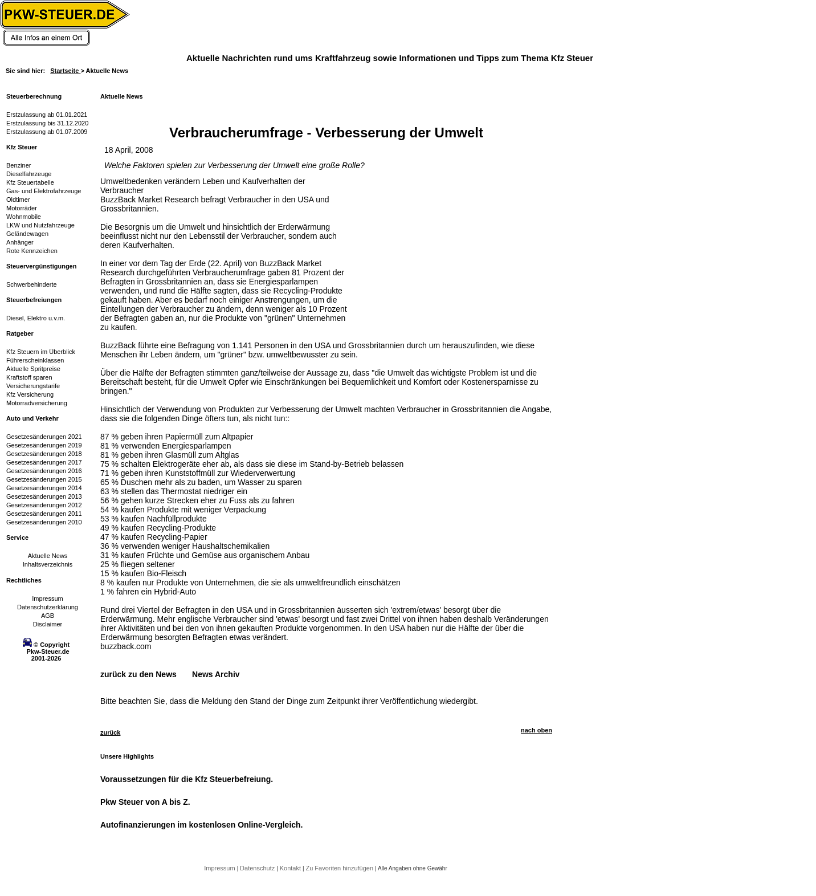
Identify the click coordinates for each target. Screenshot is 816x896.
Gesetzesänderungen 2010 (44, 522)
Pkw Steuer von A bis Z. (145, 802)
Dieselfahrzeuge (29, 173)
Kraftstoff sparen (29, 377)
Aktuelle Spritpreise (33, 368)
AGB (47, 615)
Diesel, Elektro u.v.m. (35, 318)
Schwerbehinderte (31, 284)
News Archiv (216, 674)
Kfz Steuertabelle (30, 182)
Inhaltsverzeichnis (47, 564)
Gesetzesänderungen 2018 (44, 453)
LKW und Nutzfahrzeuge (40, 225)
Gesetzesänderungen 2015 (44, 479)
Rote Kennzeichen (32, 250)
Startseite (65, 70)
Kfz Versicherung (30, 394)
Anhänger (20, 242)
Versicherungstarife (33, 385)
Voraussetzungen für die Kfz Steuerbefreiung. (186, 779)
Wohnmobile (23, 216)
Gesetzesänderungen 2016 (44, 470)
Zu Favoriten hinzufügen (340, 868)
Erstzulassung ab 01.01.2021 (47, 114)
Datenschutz (258, 868)
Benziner (18, 165)
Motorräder (21, 208)
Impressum (47, 598)
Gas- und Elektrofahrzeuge (43, 191)
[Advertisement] (436, 248)
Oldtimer (18, 199)
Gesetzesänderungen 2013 (44, 496)
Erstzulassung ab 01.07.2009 (47, 131)
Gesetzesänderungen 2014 (44, 487)
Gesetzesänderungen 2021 (44, 436)
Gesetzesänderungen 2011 (44, 513)
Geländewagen (27, 233)
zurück (110, 732)
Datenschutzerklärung (47, 607)
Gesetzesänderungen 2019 (44, 445)
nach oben (536, 730)
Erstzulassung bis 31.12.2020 (47, 123)
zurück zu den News (138, 674)
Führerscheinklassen (35, 360)
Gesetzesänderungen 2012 (44, 505)
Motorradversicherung (36, 403)
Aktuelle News (48, 555)
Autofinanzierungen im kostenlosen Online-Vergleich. (201, 824)
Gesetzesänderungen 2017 (44, 462)
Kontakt (291, 868)
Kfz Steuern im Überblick (40, 351)
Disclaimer (47, 624)
